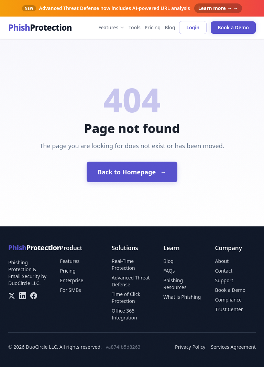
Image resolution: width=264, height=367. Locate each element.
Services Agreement (233, 347)
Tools (135, 27)
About (222, 261)
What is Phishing (182, 297)
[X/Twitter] (11, 295)
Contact (224, 270)
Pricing (153, 27)
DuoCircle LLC (23, 283)
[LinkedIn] (22, 295)
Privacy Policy (190, 347)
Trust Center (229, 309)
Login (192, 27)
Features (111, 27)
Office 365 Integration (124, 314)
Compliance (228, 299)
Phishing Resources (174, 283)
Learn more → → (218, 8)
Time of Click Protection (126, 297)
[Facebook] (33, 295)
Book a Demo (233, 27)
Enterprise (71, 280)
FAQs (169, 270)
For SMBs (70, 290)
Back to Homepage (132, 172)
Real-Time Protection (123, 264)
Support (224, 280)
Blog (170, 27)
